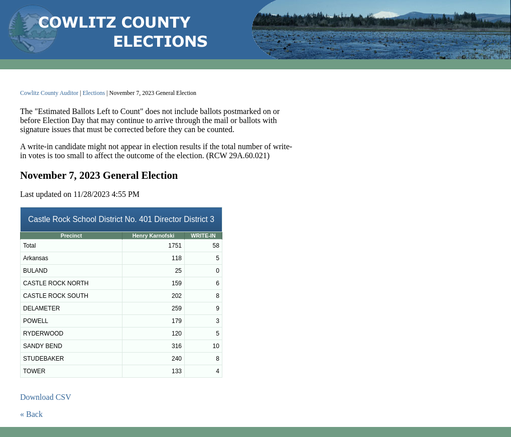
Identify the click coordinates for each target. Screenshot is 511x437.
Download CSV (45, 397)
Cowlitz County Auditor (49, 92)
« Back (31, 414)
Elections (93, 92)
